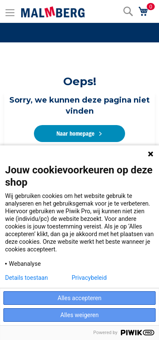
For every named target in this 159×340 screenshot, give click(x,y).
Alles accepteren (79, 298)
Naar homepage (75, 133)
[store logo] (53, 11)
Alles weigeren (79, 315)
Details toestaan (26, 277)
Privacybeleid (89, 277)
